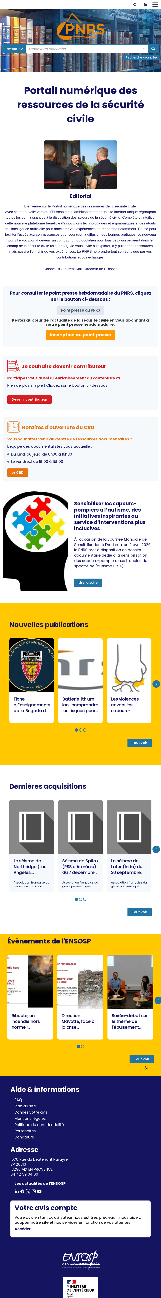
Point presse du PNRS (80, 310)
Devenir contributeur (29, 399)
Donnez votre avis (31, 1112)
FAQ (18, 1099)
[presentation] (156, 684)
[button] (134, 4)
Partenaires (25, 1130)
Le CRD (18, 472)
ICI (65, 246)
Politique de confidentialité (39, 1124)
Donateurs (24, 1137)
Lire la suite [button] (88, 582)
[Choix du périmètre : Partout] (14, 49)
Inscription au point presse (80, 335)
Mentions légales (30, 1118)
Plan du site (25, 1106)
